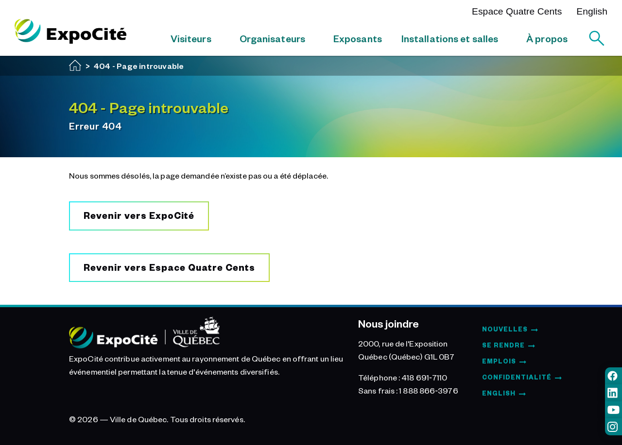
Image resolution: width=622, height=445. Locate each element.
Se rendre (503, 345)
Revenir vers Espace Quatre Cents (169, 267)
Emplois (499, 361)
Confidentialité (517, 377)
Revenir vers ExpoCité (139, 215)
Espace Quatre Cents (517, 11)
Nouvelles (505, 329)
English (591, 11)
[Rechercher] (596, 38)
